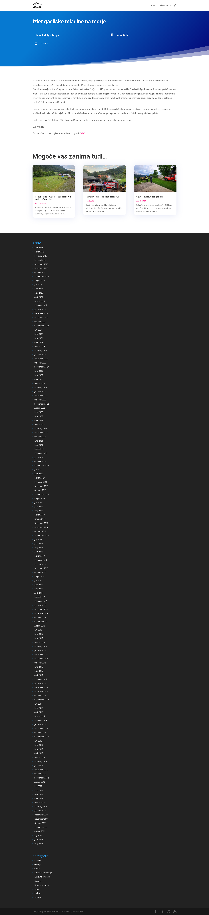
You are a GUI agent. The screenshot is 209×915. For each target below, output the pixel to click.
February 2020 (40, 482)
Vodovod (38, 893)
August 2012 (39, 782)
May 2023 (38, 375)
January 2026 (40, 260)
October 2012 (40, 773)
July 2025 (38, 284)
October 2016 (40, 617)
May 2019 (38, 510)
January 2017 (40, 605)
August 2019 (39, 498)
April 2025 (38, 297)
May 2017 (38, 588)
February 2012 (40, 806)
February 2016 (40, 646)
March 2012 (39, 802)
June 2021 (38, 441)
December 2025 (41, 264)
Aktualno (164, 5)
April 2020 (38, 473)
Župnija (37, 897)
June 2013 (38, 745)
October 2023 (40, 362)
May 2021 (38, 445)
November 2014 (41, 691)
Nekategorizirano (41, 885)
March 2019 (39, 514)
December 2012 (41, 769)
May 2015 (38, 671)
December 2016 (41, 609)
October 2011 (40, 823)
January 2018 (40, 564)
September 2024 (41, 325)
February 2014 (40, 720)
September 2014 (41, 699)
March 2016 (39, 642)
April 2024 (38, 342)
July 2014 (38, 704)
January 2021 (40, 457)
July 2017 (38, 580)
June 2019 (38, 506)
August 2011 (39, 831)
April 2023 (38, 379)
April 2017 (38, 593)
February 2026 (40, 256)
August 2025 (39, 280)
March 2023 (39, 383)
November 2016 (41, 613)
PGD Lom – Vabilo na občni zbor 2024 (102, 197)
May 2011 (38, 843)
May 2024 (38, 338)
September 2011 (41, 827)
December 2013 (41, 728)
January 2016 (40, 650)
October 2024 (40, 321)
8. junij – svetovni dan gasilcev (149, 197)
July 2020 (38, 469)
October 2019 (40, 490)
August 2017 (39, 576)
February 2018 (40, 560)
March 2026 (39, 251)
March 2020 (39, 478)
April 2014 (38, 712)
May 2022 (38, 416)
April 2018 (38, 551)
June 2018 (38, 543)
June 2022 (38, 412)
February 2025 (40, 305)
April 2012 (38, 798)
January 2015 (40, 683)
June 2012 (38, 790)
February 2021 (40, 453)
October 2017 (40, 572)
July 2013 (38, 741)
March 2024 (39, 346)
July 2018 (38, 539)
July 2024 (38, 330)
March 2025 (39, 301)
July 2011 (38, 835)
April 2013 (38, 753)
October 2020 (40, 461)
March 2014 (39, 716)
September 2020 (41, 465)
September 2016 (41, 621)
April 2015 (38, 675)
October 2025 (40, 272)
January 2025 (40, 309)
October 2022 (40, 399)
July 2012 (38, 786)
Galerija (37, 864)
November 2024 (41, 317)
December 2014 (41, 687)
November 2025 (41, 268)
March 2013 (39, 757)
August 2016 (39, 626)
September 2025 (41, 276)
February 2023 (40, 387)
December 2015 (41, 654)
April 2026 (38, 247)
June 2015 (38, 667)
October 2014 (40, 695)
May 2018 (38, 547)
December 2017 (41, 568)
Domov (153, 5)
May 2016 (38, 638)
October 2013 (40, 732)
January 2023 (40, 391)
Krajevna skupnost (42, 877)
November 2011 (41, 819)
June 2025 (38, 288)
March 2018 (39, 556)
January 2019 (40, 519)
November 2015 (41, 658)
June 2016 (38, 634)
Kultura (37, 881)
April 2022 (38, 420)
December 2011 (41, 814)
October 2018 (40, 531)
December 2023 (41, 358)
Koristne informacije (43, 872)
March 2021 (39, 449)
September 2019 (41, 494)
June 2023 (38, 371)
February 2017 (40, 601)
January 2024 (40, 354)
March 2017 (39, 597)
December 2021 (41, 432)
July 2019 (38, 502)
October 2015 (40, 662)
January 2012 (40, 810)
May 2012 (38, 794)
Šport (36, 889)
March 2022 (39, 424)
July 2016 (38, 630)
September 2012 (41, 777)
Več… (84, 133)
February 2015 (40, 679)
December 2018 (41, 523)
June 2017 (38, 584)
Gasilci (44, 43)
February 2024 (40, 350)
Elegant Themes (52, 911)
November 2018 (41, 527)
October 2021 (40, 436)
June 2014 (38, 708)
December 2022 (41, 395)
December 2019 (41, 486)
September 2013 (41, 736)
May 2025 (38, 293)
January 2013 (40, 765)
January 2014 (40, 724)
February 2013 (40, 761)
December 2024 (41, 313)
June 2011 (38, 839)
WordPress (78, 911)
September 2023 (41, 366)
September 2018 (41, 535)
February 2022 (40, 428)
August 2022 (39, 408)
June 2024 (38, 334)
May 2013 (38, 749)
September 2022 (41, 404)
